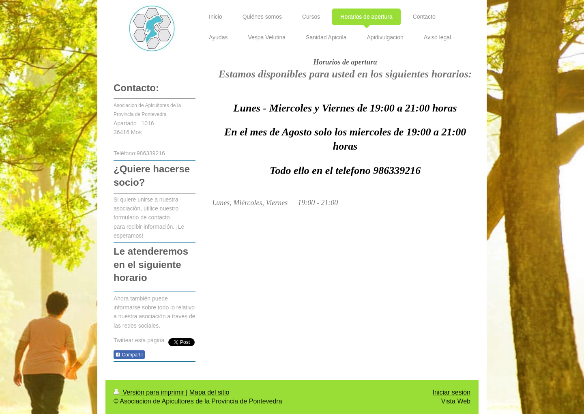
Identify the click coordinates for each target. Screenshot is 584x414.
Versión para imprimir (150, 392)
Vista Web (455, 401)
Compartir (129, 355)
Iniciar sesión (451, 392)
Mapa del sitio (209, 392)
